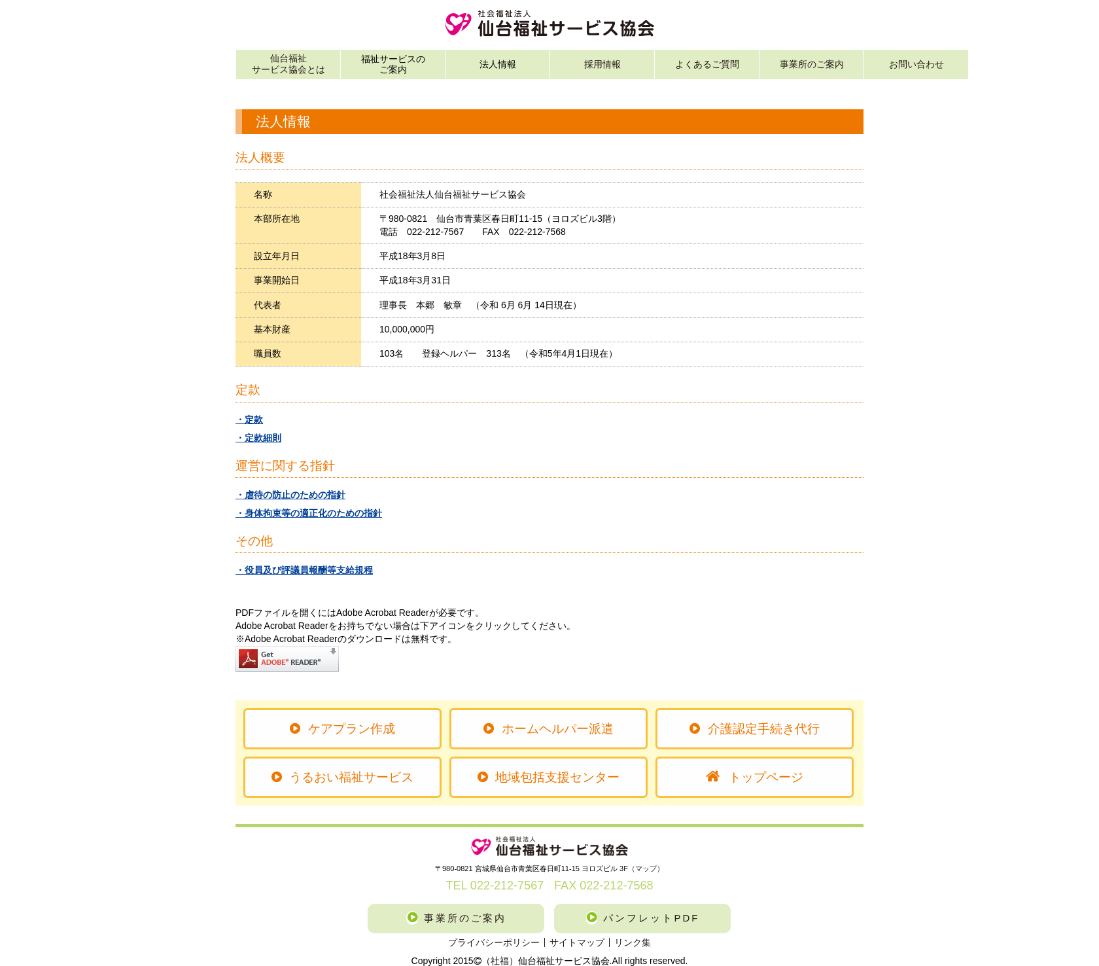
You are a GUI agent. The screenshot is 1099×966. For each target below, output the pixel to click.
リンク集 (632, 942)
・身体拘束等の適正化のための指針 (309, 513)
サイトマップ (577, 942)
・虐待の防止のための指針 (290, 495)
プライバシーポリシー (494, 942)
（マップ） (646, 868)
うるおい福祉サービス (342, 777)
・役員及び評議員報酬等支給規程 (304, 570)
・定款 (249, 419)
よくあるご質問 (707, 64)
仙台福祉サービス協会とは (288, 64)
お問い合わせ (916, 64)
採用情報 (602, 64)
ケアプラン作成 (342, 729)
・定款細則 (258, 438)
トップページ (754, 776)
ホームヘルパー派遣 (548, 729)
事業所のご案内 (812, 64)
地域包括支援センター (548, 777)
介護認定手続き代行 (754, 729)
